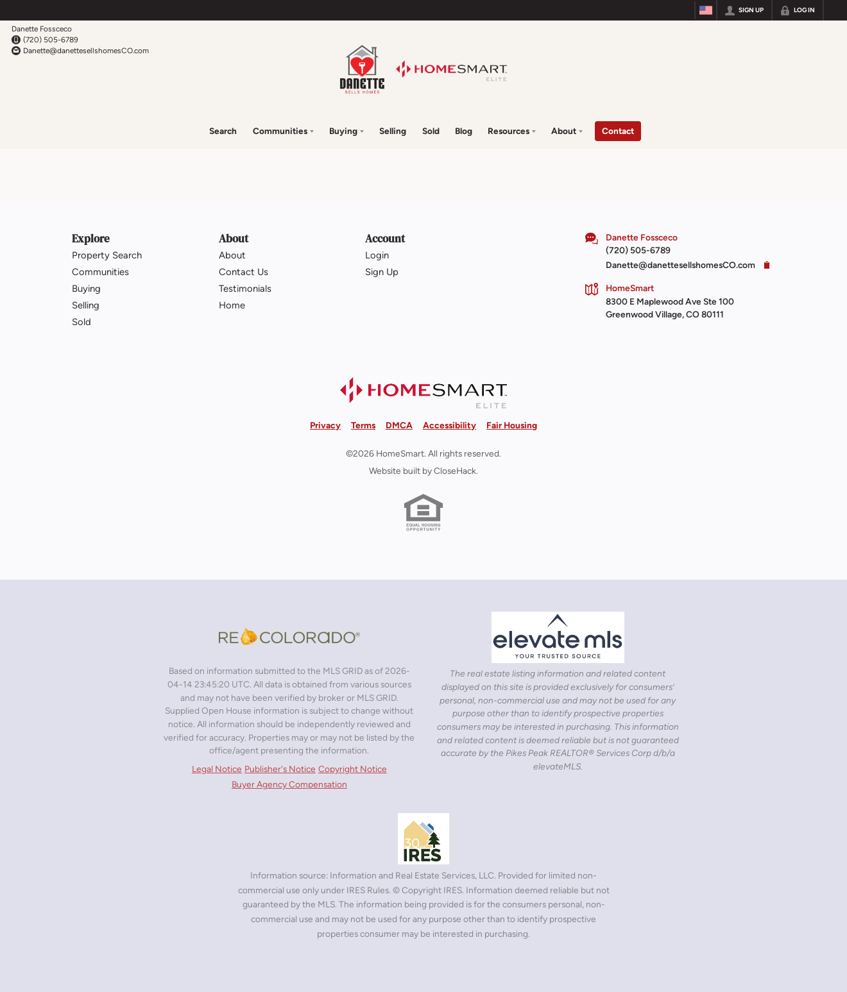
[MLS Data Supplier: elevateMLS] (557, 637)
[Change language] (706, 10)
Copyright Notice (352, 768)
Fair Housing (511, 424)
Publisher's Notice (280, 768)
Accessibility (449, 424)
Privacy (325, 424)
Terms (363, 424)
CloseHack (455, 470)
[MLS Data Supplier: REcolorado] (289, 636)
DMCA (399, 424)
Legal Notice (217, 768)
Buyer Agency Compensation (289, 784)
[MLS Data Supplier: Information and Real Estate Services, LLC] (423, 839)
